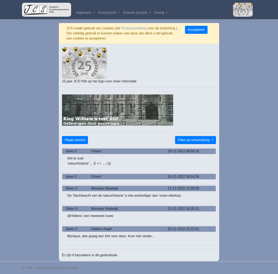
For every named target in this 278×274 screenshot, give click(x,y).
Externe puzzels (135, 12)
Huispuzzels (107, 12)
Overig (159, 12)
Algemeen (84, 12)
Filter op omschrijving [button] (194, 140)
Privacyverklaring (134, 28)
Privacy (86, 268)
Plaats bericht (75, 140)
